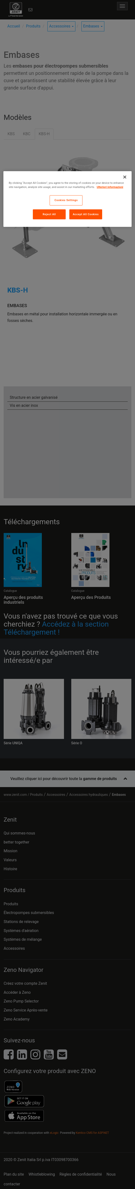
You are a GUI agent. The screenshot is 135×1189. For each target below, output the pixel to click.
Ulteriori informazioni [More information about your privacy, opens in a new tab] (110, 187)
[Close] (124, 177)
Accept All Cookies (86, 214)
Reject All (49, 214)
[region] (67, 199)
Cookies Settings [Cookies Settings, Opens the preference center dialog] (66, 200)
